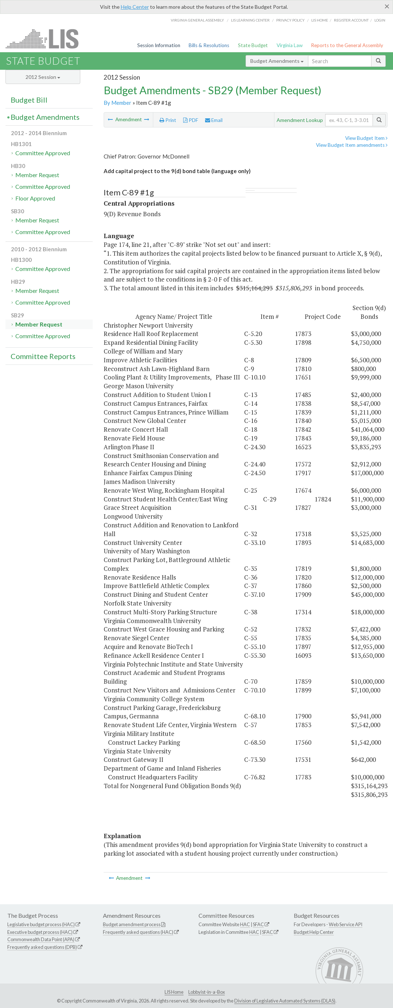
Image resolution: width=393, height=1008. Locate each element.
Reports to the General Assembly (347, 45)
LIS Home (174, 992)
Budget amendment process (132, 924)
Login (379, 20)
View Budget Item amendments (352, 145)
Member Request (37, 174)
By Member (117, 102)
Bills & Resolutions (209, 45)
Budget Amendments (277, 61)
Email (214, 120)
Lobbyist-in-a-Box (206, 992)
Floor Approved (35, 198)
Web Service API (345, 924)
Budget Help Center (314, 932)
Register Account (351, 20)
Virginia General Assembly (197, 20)
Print (167, 120)
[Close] (387, 6)
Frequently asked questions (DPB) (42, 947)
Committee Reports (43, 356)
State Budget (253, 45)
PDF (190, 120)
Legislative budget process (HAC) (41, 924)
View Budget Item (366, 138)
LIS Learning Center (250, 20)
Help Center (135, 7)
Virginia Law (290, 45)
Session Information (158, 45)
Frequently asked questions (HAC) (138, 932)
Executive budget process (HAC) (40, 932)
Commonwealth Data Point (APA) (40, 939)
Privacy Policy (290, 20)
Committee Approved (42, 152)
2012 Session (43, 77)
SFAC (258, 924)
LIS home (319, 20)
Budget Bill (29, 99)
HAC (245, 924)
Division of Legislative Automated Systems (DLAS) (284, 1001)
